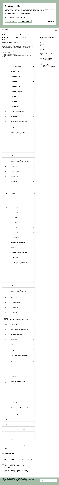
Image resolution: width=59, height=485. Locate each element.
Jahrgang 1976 (12, 34)
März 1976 (22, 34)
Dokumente (17, 34)
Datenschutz (50, 21)
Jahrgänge (7, 34)
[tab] (12, 13)
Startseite (3, 34)
